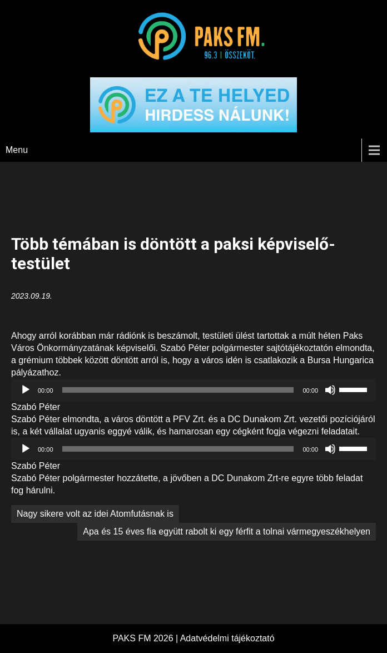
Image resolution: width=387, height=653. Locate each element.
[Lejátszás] (25, 389)
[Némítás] (330, 389)
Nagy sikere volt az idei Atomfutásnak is (95, 513)
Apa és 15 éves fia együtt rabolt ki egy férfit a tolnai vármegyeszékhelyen (226, 531)
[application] (193, 390)
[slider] (178, 390)
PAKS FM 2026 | (146, 638)
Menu (17, 150)
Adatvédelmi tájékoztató (227, 638)
